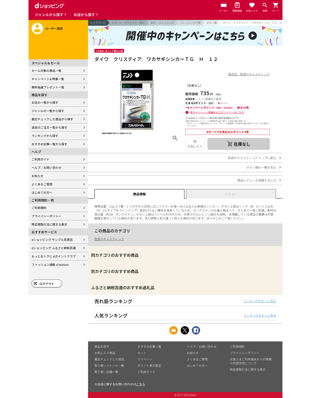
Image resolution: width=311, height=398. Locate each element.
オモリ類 (211, 23)
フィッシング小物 (190, 23)
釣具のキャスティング (109, 239)
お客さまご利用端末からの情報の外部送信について (251, 361)
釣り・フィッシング (162, 23)
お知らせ (37, 176)
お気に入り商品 (104, 353)
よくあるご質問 (42, 184)
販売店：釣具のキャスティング (249, 74)
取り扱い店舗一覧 (106, 372)
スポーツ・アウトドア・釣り (128, 23)
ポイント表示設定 (149, 365)
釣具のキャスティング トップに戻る (252, 157)
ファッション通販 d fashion (50, 264)
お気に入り (194, 146)
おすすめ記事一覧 (149, 346)
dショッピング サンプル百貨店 (52, 239)
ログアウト (46, 284)
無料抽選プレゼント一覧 (48, 87)
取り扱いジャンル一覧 (109, 365)
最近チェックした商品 (109, 359)
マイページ (144, 359)
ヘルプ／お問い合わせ (46, 167)
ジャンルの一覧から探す (48, 111)
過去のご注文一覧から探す (49, 127)
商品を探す (101, 346)
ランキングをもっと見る (259, 301)
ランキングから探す (45, 136)
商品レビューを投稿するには (256, 180)
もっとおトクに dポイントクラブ (54, 256)
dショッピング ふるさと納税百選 (54, 248)
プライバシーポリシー (46, 216)
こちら (140, 384)
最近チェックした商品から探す (52, 119)
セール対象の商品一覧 (46, 70)
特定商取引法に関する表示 (49, 224)
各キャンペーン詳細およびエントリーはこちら (217, 112)
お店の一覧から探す (45, 102)
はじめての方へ (42, 192)
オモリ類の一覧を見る (261, 167)
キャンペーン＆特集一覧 (48, 79)
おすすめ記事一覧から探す (49, 144)
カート (141, 353)
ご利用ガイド (40, 159)
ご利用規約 (39, 208)
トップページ (98, 23)
